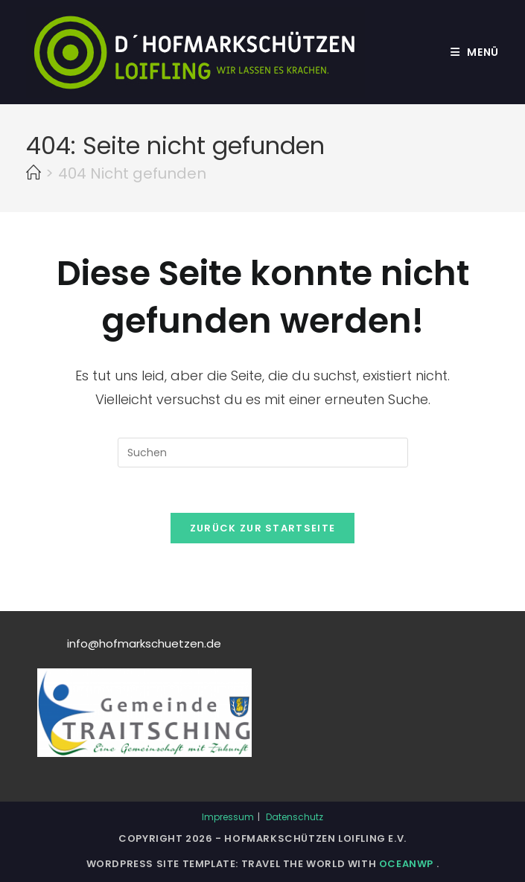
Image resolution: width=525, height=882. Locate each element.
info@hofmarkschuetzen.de (144, 643)
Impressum (228, 817)
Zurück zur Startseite (262, 528)
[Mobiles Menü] (475, 52)
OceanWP (407, 864)
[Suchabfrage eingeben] (263, 452)
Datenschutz (294, 817)
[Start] (33, 173)
